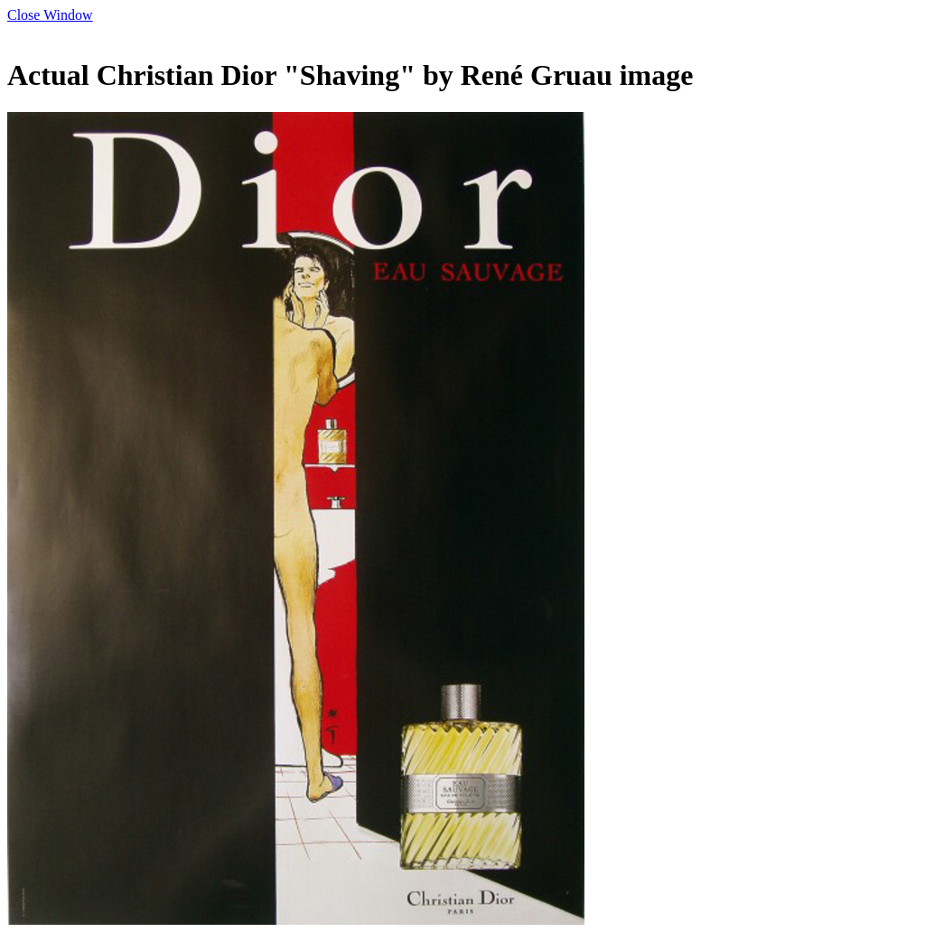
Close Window (50, 15)
